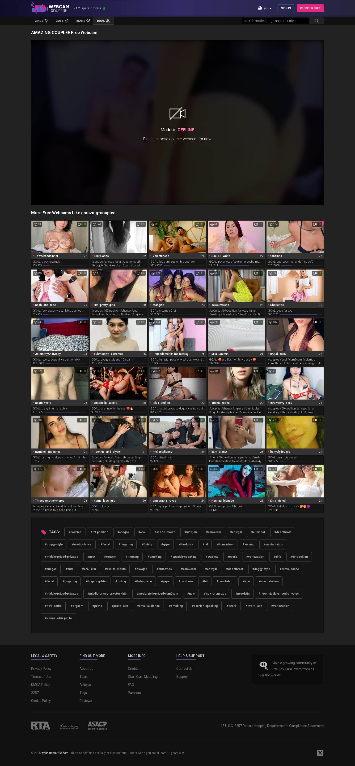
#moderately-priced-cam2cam (157, 593)
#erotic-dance (82, 544)
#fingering (126, 544)
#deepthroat (282, 532)
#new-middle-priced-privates (279, 593)
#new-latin (242, 593)
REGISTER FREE (310, 8)
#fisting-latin (143, 581)
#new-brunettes (215, 593)
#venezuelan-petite (58, 618)
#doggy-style (54, 544)
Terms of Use (41, 676)
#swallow (212, 556)
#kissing (248, 544)
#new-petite (53, 606)
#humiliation (225, 544)
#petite (97, 606)
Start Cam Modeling (143, 676)
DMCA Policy (40, 684)
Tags (83, 692)
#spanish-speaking (183, 556)
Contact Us (184, 668)
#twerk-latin (254, 606)
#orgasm (110, 556)
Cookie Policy (41, 700)
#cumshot (258, 532)
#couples (74, 532)
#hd (205, 544)
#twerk (232, 556)
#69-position (99, 532)
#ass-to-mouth (165, 532)
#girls (277, 556)
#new (91, 556)
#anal (141, 532)
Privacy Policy (41, 668)
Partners (134, 692)
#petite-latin (119, 606)
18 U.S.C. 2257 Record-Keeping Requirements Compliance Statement (272, 726)
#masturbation (273, 544)
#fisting (147, 544)
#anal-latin (89, 569)
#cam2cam (213, 532)
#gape (165, 544)
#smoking (154, 556)
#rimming (132, 556)
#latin (246, 581)
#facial (105, 544)
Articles (85, 684)
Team (84, 676)
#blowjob (190, 532)
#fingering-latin (96, 581)
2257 (35, 692)
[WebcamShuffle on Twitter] (320, 753)
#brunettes (164, 569)
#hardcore (186, 544)
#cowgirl (236, 532)
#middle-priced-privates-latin (107, 593)
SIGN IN (286, 8)
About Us (86, 668)
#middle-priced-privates (61, 556)
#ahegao (123, 532)
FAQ (131, 684)
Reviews (86, 700)
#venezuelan (255, 556)
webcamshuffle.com (55, 753)
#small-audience (148, 606)
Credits (133, 668)
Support (182, 676)
